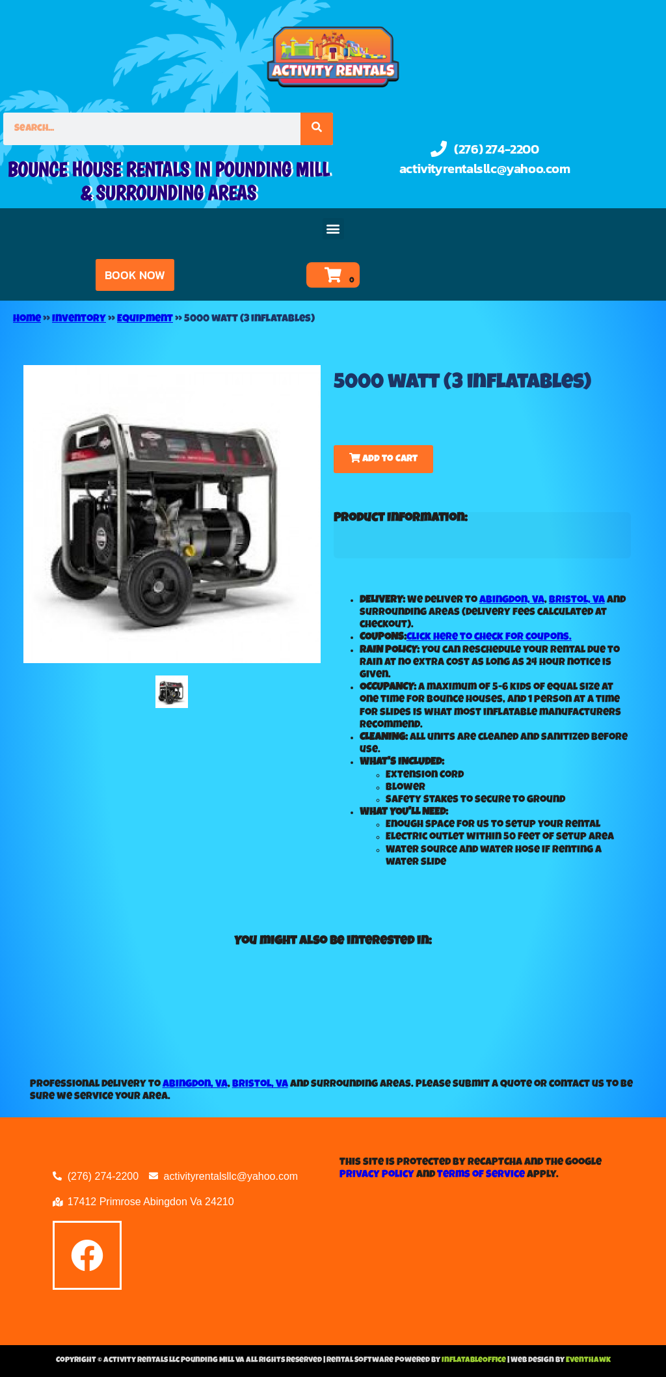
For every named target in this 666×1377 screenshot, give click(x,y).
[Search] (316, 129)
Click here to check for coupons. (489, 638)
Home (27, 319)
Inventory (79, 319)
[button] (333, 228)
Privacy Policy (377, 1175)
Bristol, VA (577, 600)
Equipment (145, 319)
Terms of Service (481, 1175)
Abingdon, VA (511, 600)
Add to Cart (383, 458)
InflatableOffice (474, 1361)
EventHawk (588, 1361)
